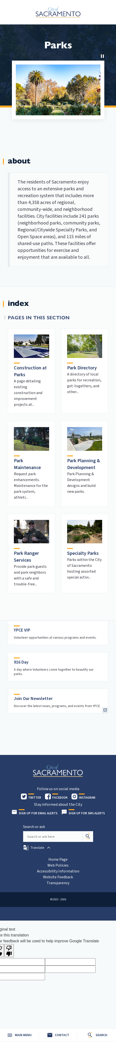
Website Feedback (58, 877)
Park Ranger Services (26, 557)
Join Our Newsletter (33, 699)
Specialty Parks (83, 553)
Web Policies (58, 865)
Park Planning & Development (83, 464)
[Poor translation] (9, 950)
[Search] (87, 836)
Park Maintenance (27, 464)
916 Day (21, 662)
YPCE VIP (22, 630)
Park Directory (82, 368)
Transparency (58, 883)
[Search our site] (52, 836)
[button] (37, 848)
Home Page (58, 859)
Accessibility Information (58, 871)
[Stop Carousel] (102, 56)
